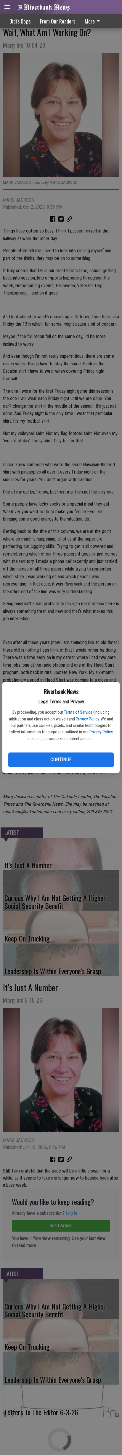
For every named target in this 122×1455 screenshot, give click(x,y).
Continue (60, 759)
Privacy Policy (87, 719)
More (93, 21)
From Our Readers (57, 21)
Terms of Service (78, 712)
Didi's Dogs (19, 21)
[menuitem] (94, 21)
